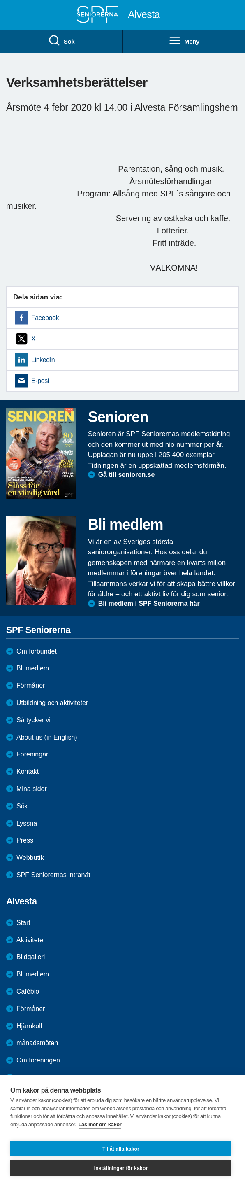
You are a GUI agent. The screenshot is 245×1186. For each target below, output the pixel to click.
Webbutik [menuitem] (30, 857)
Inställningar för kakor (121, 1168)
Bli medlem (32, 668)
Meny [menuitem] (184, 40)
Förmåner (30, 685)
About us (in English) (46, 737)
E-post (40, 380)
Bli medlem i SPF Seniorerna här (149, 603)
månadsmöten (37, 1042)
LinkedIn (43, 359)
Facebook (45, 317)
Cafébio (27, 991)
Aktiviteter (30, 939)
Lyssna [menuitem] (26, 823)
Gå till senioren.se (126, 474)
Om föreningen (38, 1060)
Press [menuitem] (24, 840)
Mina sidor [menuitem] (31, 788)
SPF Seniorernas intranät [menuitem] (53, 874)
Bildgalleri (30, 956)
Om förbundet (36, 651)
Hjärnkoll (29, 1026)
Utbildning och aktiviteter (52, 702)
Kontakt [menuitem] (27, 771)
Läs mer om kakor (100, 1124)
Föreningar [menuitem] (32, 754)
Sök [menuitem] (61, 40)
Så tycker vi (33, 720)
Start (23, 922)
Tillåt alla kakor (120, 1149)
